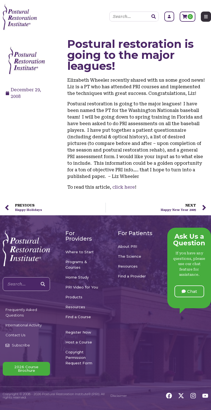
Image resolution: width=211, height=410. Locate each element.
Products (73, 297)
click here (123, 187)
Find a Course (78, 317)
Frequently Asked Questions (21, 312)
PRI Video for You (81, 287)
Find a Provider (132, 276)
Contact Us (15, 335)
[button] (189, 291)
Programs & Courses (76, 264)
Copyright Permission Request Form (78, 357)
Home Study (77, 277)
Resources (75, 307)
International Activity (23, 325)
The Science (129, 256)
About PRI (127, 246)
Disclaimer (118, 396)
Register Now (78, 332)
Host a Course (78, 342)
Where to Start (79, 252)
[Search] (154, 16)
